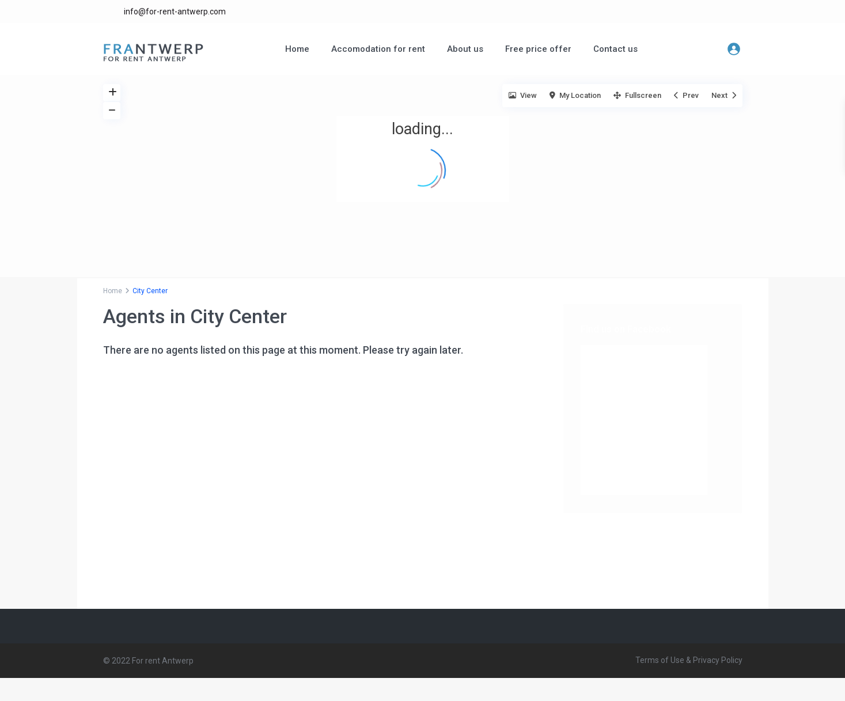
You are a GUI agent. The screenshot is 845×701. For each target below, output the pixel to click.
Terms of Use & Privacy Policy (688, 660)
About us (465, 49)
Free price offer (538, 49)
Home (297, 49)
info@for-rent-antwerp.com (175, 11)
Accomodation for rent (378, 49)
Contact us (615, 49)
